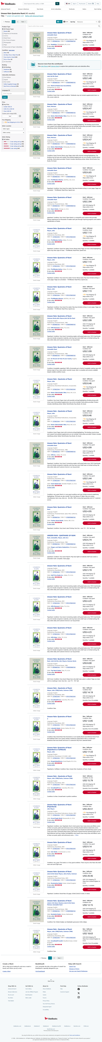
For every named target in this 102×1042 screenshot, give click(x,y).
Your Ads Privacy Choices (49, 1003)
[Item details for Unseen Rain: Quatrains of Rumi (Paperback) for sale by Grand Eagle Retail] (36, 815)
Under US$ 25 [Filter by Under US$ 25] (7, 106)
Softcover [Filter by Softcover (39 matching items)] (7, 71)
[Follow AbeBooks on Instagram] (79, 997)
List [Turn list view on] (59, 22)
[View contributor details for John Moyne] (51, 230)
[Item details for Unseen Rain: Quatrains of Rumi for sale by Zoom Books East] (36, 484)
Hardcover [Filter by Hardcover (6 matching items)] (6, 69)
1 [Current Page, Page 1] (13, 21)
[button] (99, 26)
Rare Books (40, 9)
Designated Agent (47, 1006)
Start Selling (97, 9)
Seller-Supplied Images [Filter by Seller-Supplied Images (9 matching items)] (10, 84)
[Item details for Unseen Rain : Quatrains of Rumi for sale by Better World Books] (36, 145)
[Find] (57, 3)
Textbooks (72, 9)
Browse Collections (23, 9)
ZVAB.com (86, 1026)
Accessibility (46, 1009)
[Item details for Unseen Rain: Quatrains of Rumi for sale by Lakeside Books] (36, 726)
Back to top (51, 981)
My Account (82, 3)
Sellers (84, 9)
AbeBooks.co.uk (17, 1026)
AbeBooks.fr (37, 1026)
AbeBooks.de (27, 1026)
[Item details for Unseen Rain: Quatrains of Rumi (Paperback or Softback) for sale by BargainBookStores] (36, 758)
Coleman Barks (55, 66)
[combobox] (39, 3)
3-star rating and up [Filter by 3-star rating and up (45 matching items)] (14, 144)
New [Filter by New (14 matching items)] (5, 52)
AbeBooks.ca (67, 1026)
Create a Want (7, 971)
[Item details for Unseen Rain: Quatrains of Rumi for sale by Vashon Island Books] (36, 517)
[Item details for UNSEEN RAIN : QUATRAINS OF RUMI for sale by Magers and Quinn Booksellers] (36, 545)
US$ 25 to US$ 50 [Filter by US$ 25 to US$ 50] (8, 109)
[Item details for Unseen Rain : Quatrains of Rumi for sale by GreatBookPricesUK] (36, 939)
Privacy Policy (46, 1000)
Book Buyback (29, 994)
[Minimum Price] (5, 116)
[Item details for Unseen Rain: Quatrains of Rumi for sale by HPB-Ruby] (36, 638)
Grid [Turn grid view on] (65, 22)
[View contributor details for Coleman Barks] (71, 661)
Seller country (6, 132)
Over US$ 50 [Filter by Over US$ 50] (6, 111)
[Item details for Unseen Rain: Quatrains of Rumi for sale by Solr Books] (36, 852)
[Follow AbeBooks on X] (79, 993)
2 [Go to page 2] (17, 21)
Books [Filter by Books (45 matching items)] (6, 31)
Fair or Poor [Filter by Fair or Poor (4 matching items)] (7, 59)
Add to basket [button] (92, 49)
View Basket (11, 1000)
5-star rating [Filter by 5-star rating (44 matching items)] (12, 148)
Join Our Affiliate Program (32, 992)
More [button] (77, 835)
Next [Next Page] (22, 21)
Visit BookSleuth (40, 971)
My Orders (10, 997)
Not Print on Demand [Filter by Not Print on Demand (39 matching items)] (10, 86)
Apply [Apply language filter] (4, 97)
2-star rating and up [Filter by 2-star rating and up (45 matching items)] (14, 141)
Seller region (6, 128)
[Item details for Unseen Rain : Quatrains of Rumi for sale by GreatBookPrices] (36, 698)
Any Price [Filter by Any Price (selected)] (5, 104)
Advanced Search (5, 9)
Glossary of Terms (74, 969)
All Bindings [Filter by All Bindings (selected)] (6, 67)
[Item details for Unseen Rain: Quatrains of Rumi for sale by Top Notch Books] (36, 669)
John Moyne (44, 66)
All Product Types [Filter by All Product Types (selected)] (8, 29)
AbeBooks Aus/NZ (56, 1026)
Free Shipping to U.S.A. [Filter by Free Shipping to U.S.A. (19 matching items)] (12, 122)
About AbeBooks (47, 988)
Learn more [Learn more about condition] (11, 50)
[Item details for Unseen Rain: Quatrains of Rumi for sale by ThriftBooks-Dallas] (36, 238)
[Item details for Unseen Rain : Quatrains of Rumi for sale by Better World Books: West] (36, 114)
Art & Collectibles (56, 9)
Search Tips (72, 966)
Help (98, 3)
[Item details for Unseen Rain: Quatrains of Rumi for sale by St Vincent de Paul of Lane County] (36, 357)
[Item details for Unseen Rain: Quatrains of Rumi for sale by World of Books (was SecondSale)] (36, 84)
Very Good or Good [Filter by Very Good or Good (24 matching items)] (9, 57)
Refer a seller (28, 997)
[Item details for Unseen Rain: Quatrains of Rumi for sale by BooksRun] (36, 43)
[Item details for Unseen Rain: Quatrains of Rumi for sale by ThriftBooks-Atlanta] (36, 178)
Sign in (74, 3)
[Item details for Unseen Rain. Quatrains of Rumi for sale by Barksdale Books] (36, 911)
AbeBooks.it (46, 1026)
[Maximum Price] (14, 116)
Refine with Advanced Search (34, 16)
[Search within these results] (64, 26)
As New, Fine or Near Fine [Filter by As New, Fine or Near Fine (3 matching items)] (11, 55)
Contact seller (51, 48)
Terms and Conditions (74, 1035)
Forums (44, 997)
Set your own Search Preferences (78, 971)
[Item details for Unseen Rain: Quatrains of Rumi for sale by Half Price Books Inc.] (36, 576)
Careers (44, 994)
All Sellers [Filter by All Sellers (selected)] (7, 139)
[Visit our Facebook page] (79, 989)
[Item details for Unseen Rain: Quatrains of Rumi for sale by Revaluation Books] (36, 881)
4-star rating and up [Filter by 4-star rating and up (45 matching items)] (14, 146)
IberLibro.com (77, 1026)
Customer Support (64, 992)
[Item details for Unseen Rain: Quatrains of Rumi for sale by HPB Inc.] (36, 453)
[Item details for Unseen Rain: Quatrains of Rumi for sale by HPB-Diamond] (36, 326)
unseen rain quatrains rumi (15, 16)
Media (44, 992)
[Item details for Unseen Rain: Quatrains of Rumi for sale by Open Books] (36, 207)
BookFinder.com (51, 1029)
